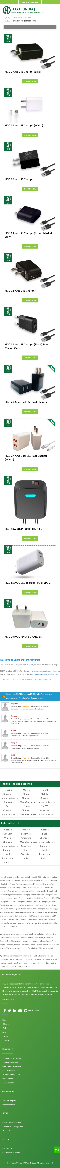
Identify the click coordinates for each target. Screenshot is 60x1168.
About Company (9, 1100)
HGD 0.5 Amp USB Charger (20, 290)
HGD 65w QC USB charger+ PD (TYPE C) (28, 582)
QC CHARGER (8, 1070)
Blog (4, 1032)
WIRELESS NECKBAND (12, 1058)
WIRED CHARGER (10, 1062)
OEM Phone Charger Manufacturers (45, 674)
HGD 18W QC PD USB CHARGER (23, 528)
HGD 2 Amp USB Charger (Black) (23, 71)
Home (4, 1020)
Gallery (5, 1028)
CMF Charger (8, 1083)
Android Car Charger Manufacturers (10, 808)
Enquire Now (30, 81)
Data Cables (7, 1078)
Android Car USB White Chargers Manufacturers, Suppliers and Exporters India (10, 845)
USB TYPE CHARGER (11, 1066)
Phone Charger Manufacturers (28, 810)
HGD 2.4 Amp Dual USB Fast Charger (26, 401)
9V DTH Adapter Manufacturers (47, 810)
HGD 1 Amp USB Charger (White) (24, 125)
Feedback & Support (11, 1152)
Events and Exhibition (11, 1122)
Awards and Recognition (12, 1126)
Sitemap (5, 1040)
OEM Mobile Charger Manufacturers (47, 796)
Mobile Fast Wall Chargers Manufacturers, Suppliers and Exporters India (28, 843)
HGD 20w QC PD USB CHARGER (23, 636)
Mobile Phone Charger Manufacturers (28, 796)
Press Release (8, 1131)
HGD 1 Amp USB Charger (19, 179)
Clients (5, 1024)
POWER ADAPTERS (11, 1074)
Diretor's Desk (8, 1104)
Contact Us (7, 1148)
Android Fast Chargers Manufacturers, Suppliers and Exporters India (47, 843)
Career (5, 1036)
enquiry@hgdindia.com (43, 679)
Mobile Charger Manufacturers (10, 794)
